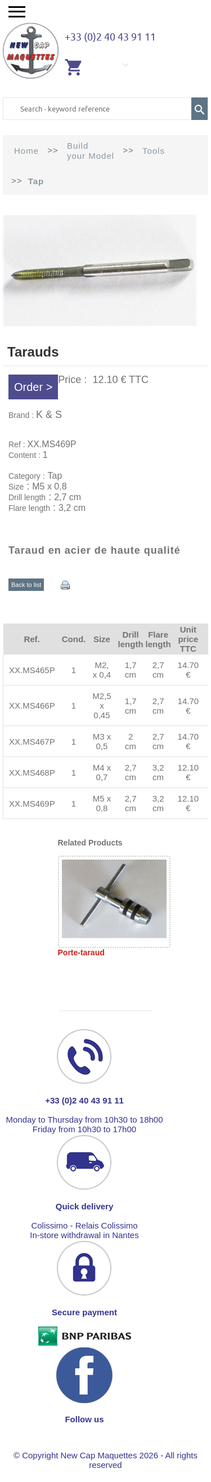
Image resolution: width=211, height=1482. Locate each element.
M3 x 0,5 (102, 741)
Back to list (26, 584)
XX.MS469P (32, 803)
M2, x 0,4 (102, 669)
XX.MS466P (32, 705)
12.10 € (188, 772)
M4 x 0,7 (102, 772)
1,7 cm (131, 669)
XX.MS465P (32, 670)
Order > (33, 387)
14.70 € (188, 669)
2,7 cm (158, 669)
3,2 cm (158, 772)
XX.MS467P (32, 741)
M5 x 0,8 (102, 803)
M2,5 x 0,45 (101, 705)
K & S (49, 414)
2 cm (130, 741)
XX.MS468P (32, 772)
